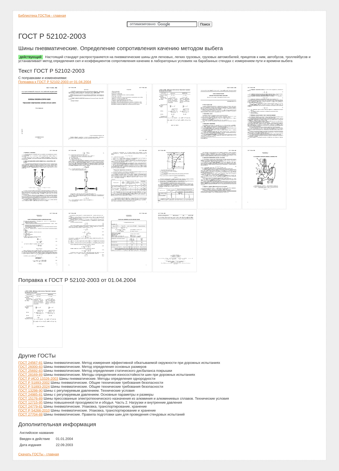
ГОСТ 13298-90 (30, 390)
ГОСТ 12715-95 (30, 402)
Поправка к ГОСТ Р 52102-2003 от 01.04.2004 (54, 82)
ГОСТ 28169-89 (30, 375)
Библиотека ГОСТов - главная (42, 16)
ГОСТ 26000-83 (30, 367)
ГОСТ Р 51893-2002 (34, 383)
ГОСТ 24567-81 (30, 363)
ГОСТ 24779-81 (30, 406)
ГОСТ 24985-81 (30, 394)
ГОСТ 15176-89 (30, 398)
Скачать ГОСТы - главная (38, 454)
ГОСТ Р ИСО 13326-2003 (38, 379)
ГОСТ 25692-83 (30, 371)
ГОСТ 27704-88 (30, 414)
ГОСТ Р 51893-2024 (34, 387)
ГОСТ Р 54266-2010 (34, 410)
